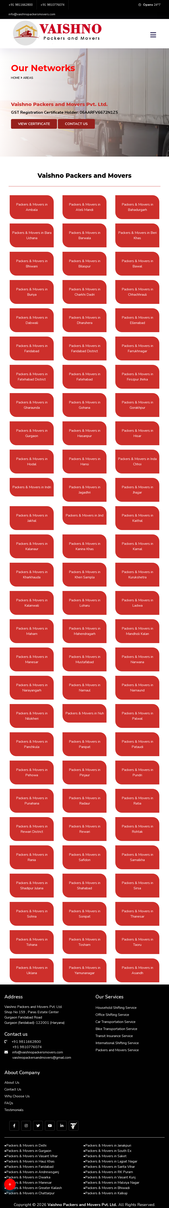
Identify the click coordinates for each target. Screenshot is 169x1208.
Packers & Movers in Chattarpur (29, 1193)
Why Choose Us (17, 1096)
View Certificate (34, 123)
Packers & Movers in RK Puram (108, 1172)
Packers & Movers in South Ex (107, 1150)
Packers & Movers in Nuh (84, 713)
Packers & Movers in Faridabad (28, 1166)
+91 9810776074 (52, 5)
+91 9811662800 (21, 5)
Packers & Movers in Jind (84, 515)
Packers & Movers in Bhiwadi (106, 1188)
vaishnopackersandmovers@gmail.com (41, 1057)
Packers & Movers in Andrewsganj (31, 1172)
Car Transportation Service (116, 1021)
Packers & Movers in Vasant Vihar (31, 1156)
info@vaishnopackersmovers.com (32, 14)
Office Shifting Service (112, 1014)
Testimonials (14, 1110)
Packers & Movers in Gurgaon (27, 1150)
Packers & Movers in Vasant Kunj (109, 1177)
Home (15, 78)
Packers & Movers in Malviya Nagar (111, 1182)
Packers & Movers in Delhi (25, 1145)
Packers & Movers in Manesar (28, 1182)
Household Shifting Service (116, 1007)
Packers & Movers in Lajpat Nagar (110, 1161)
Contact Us (76, 123)
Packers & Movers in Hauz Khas (29, 1161)
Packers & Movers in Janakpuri (107, 1145)
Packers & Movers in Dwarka (27, 1177)
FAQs (8, 1103)
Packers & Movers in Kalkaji (105, 1193)
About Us (11, 1082)
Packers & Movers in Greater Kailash (33, 1188)
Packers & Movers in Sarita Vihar (109, 1166)
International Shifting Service (117, 1043)
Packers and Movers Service (117, 1050)
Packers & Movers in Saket (105, 1156)
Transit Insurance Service (114, 1036)
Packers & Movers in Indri (31, 487)
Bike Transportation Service (116, 1028)
